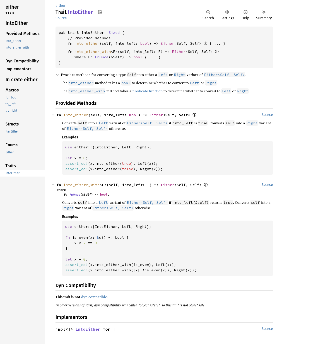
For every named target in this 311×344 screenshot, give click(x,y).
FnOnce (101, 57)
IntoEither (87, 329)
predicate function (147, 90)
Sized (114, 32)
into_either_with (93, 51)
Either (167, 43)
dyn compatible (94, 296)
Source (61, 18)
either (60, 5)
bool (144, 43)
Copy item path (100, 12)
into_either (87, 43)
